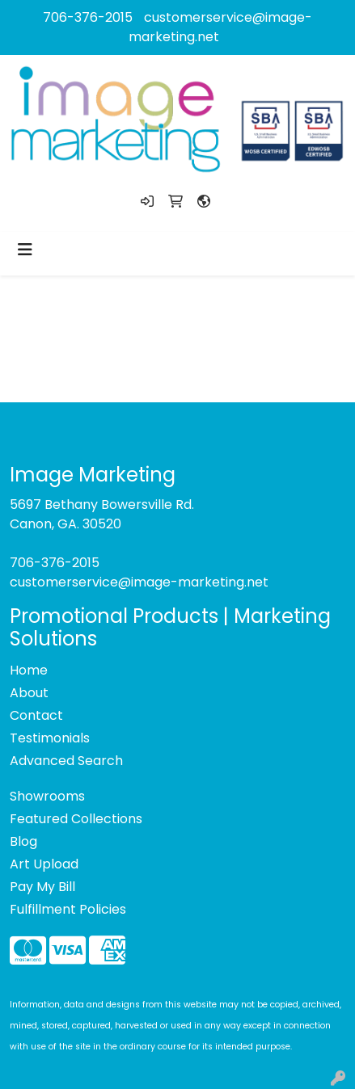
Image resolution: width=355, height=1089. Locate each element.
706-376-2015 (88, 17)
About (29, 692)
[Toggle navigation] (25, 249)
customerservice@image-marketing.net (139, 582)
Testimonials (50, 738)
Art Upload (44, 864)
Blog (23, 841)
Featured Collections (76, 818)
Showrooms (47, 796)
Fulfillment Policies (68, 909)
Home (29, 670)
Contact (36, 715)
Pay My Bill (42, 886)
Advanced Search (66, 760)
